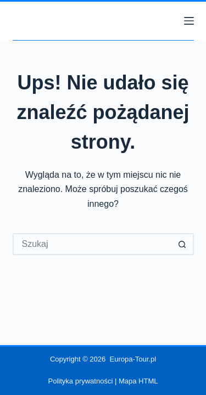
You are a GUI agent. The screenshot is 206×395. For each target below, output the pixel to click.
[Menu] (189, 21)
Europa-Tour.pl (133, 359)
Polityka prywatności (80, 381)
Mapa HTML (138, 381)
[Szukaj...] (92, 244)
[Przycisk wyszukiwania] (183, 244)
